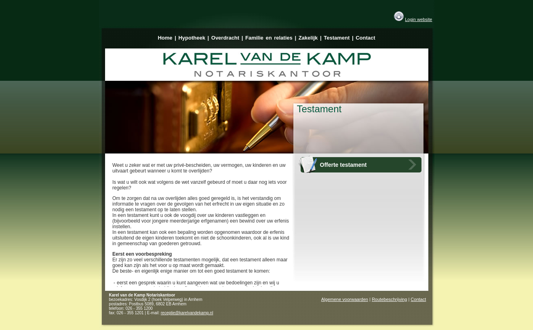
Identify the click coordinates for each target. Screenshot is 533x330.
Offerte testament (343, 165)
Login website (418, 19)
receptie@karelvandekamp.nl (187, 313)
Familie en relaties (269, 38)
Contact (365, 38)
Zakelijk (308, 38)
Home (165, 38)
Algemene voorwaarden (344, 299)
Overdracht (225, 38)
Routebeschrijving (389, 299)
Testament (337, 38)
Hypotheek (191, 38)
